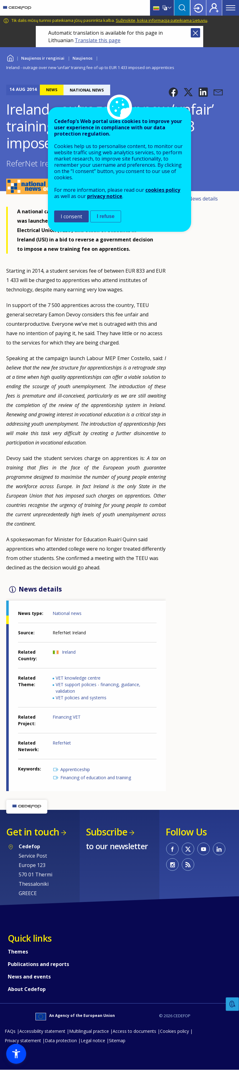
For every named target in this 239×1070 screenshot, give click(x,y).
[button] (173, 92)
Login (198, 8)
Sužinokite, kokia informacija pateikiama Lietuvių (161, 20)
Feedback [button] (232, 1004)
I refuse (106, 216)
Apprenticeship (75, 769)
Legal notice (93, 1040)
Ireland (69, 652)
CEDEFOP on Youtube (203, 849)
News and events (29, 976)
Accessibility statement (42, 1031)
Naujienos (82, 58)
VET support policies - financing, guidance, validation (98, 687)
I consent (71, 216)
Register (214, 8)
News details (203, 198)
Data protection (61, 1040)
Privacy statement (23, 1040)
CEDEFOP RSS (188, 864)
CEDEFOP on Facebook (172, 849)
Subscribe (106, 831)
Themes (18, 951)
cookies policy (162, 189)
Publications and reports (38, 964)
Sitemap (117, 1040)
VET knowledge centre (78, 678)
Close (195, 32)
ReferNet (62, 743)
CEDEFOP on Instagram (172, 864)
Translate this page (97, 40)
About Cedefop (27, 989)
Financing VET (67, 717)
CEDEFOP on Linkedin (219, 849)
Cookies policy (174, 1031)
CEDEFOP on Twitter (188, 849)
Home (10, 57)
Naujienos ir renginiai (42, 58)
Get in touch (32, 831)
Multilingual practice (89, 1031)
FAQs (10, 1031)
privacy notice (104, 196)
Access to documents (134, 1031)
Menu (230, 7)
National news (67, 613)
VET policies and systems (81, 698)
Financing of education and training (95, 777)
